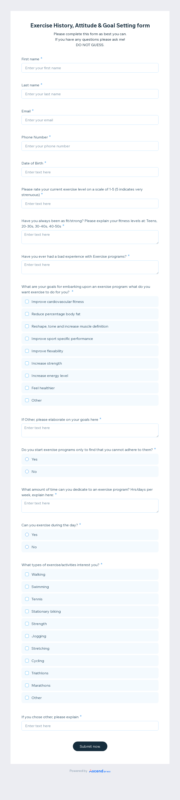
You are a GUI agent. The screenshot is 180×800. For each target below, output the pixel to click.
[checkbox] (90, 302)
